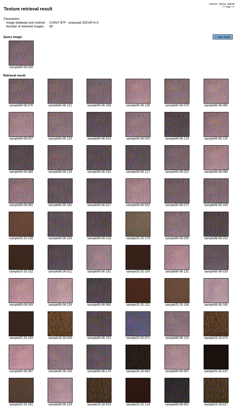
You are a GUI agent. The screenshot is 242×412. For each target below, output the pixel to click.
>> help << (228, 6)
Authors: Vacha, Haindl (221, 3)
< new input (222, 37)
